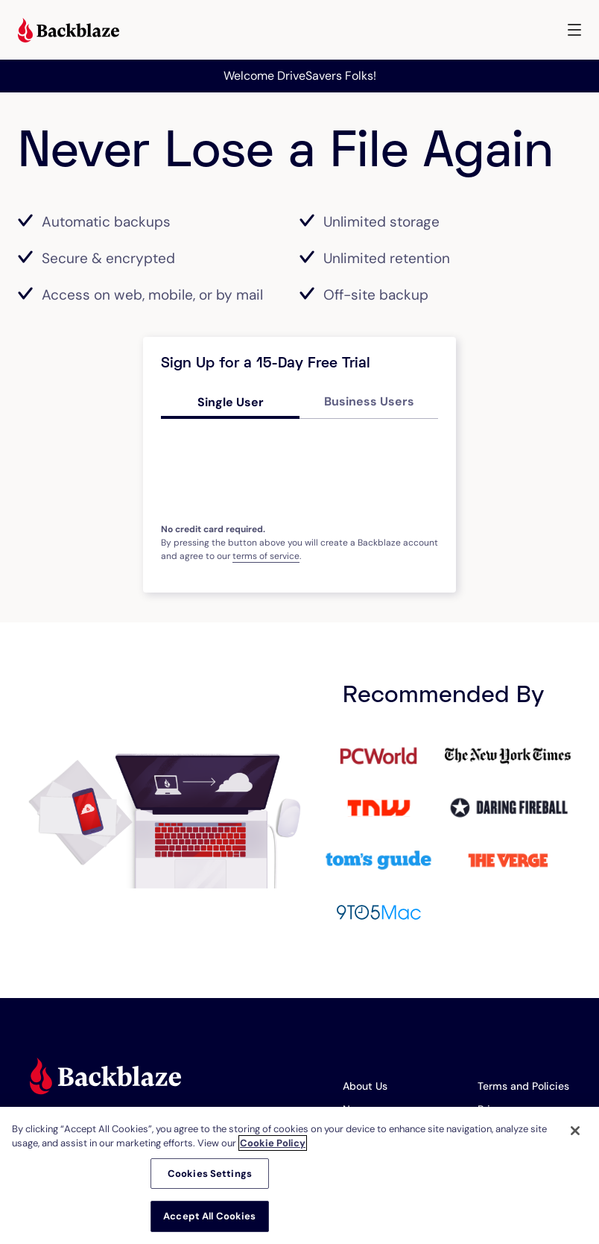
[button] (574, 30)
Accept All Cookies (209, 1216)
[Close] (575, 1130)
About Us (365, 1086)
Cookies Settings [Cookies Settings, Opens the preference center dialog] (210, 1173)
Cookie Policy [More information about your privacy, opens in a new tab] (272, 1143)
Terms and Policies (523, 1086)
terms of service (266, 556)
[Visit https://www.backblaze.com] (68, 32)
